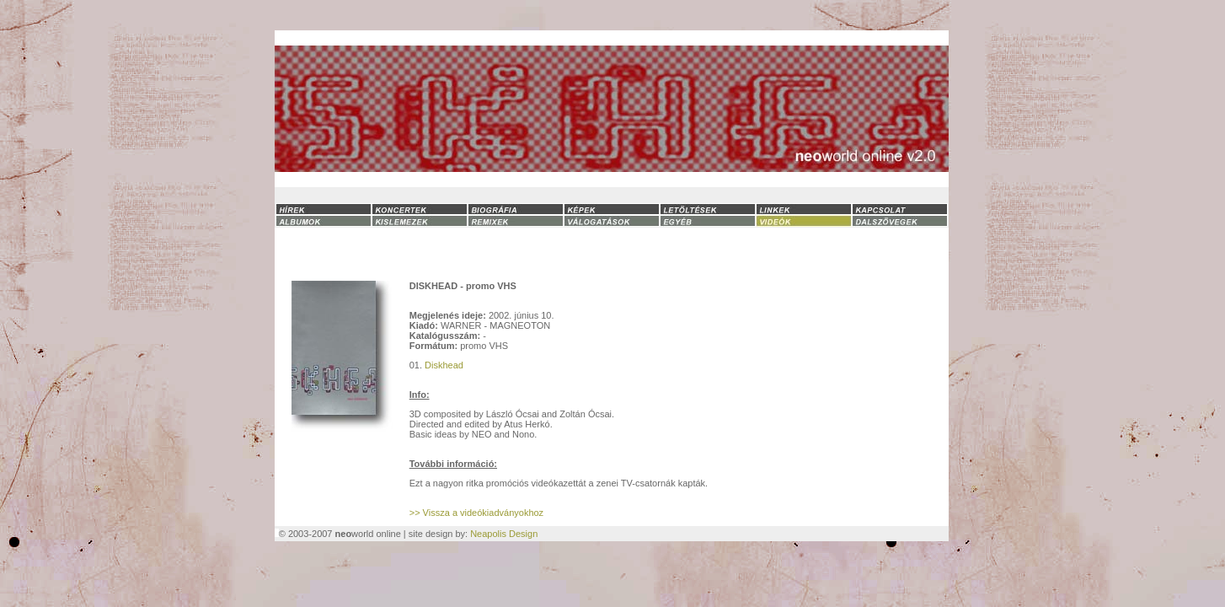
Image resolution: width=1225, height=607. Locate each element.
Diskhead (444, 365)
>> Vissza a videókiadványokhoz (476, 513)
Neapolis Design (504, 534)
